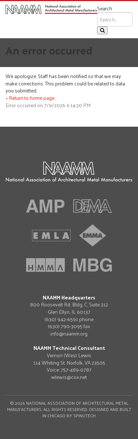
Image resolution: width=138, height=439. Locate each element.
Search (104, 8)
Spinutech (84, 415)
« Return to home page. (30, 97)
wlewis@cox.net (69, 377)
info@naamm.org (69, 333)
